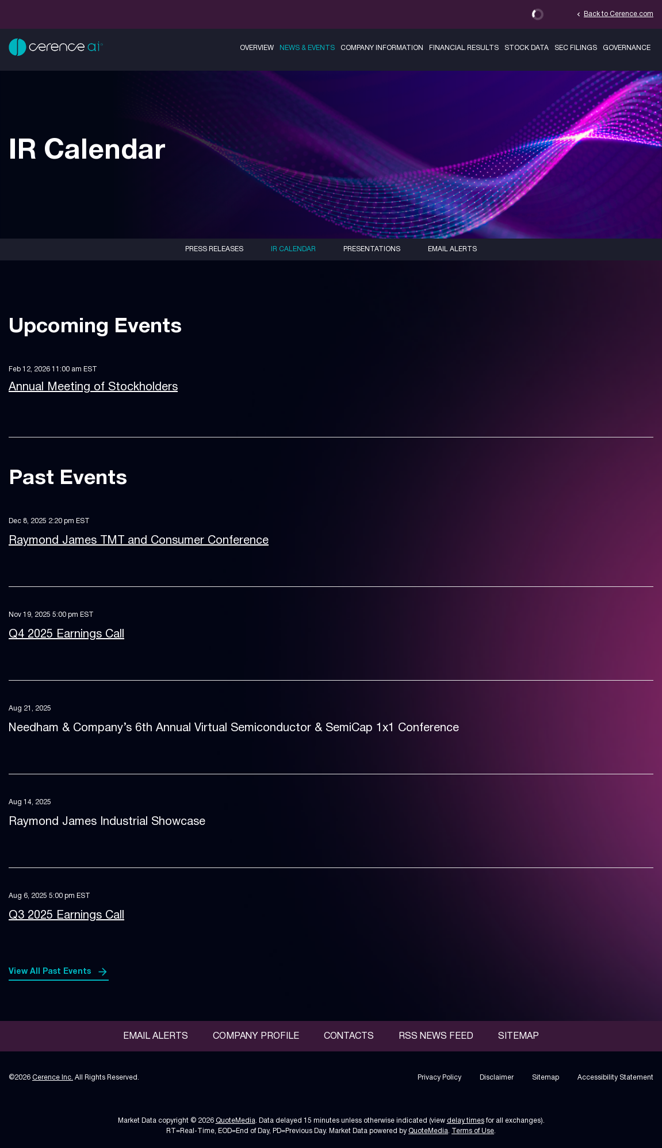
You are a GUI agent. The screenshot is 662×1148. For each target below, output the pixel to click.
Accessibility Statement (615, 1077)
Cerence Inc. (52, 1077)
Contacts (349, 1036)
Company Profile (256, 1036)
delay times (465, 1121)
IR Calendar (293, 249)
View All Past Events (50, 972)
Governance (626, 48)
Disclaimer (497, 1077)
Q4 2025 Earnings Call (66, 634)
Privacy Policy (439, 1077)
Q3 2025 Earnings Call (66, 916)
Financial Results (464, 48)
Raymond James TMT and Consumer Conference (139, 541)
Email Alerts (452, 249)
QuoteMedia (235, 1121)
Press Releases (214, 249)
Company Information (381, 48)
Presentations (371, 249)
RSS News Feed (436, 1036)
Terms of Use (472, 1131)
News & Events (307, 48)
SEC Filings (575, 48)
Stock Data (526, 48)
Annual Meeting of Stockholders (93, 387)
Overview (257, 48)
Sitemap (518, 1036)
